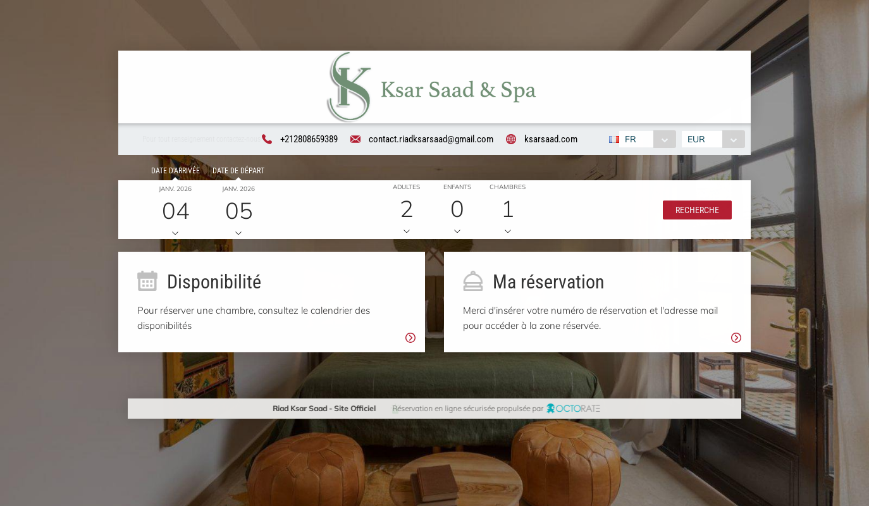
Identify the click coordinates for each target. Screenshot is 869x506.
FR (630, 139)
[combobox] (647, 140)
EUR (697, 139)
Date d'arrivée (173, 172)
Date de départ (236, 172)
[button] (694, 211)
